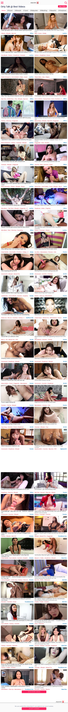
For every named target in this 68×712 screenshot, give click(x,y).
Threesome (47, 580)
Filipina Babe (38, 77)
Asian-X (34, 2)
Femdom (3, 405)
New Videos (62, 6)
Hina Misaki (4, 55)
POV (27, 208)
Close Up (41, 295)
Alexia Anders (4, 383)
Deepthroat (16, 55)
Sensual (42, 492)
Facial (40, 33)
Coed (52, 99)
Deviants (65, 514)
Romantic (3, 601)
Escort (10, 10)
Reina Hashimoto (5, 142)
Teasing (50, 339)
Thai (15, 99)
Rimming (8, 120)
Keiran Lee (4, 317)
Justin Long (14, 580)
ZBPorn (31, 33)
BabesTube (64, 558)
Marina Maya (38, 120)
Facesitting (20, 230)
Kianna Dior (38, 186)
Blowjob (18, 10)
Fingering (47, 208)
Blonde (23, 186)
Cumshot (45, 164)
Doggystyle (15, 120)
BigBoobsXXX (63, 449)
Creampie (22, 55)
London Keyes (38, 317)
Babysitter (34, 10)
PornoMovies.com (62, 536)
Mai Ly (3, 339)
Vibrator (3, 33)
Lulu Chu (37, 164)
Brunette (44, 339)
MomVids (64, 580)
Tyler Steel (11, 208)
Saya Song (4, 427)
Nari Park (37, 492)
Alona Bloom (4, 689)
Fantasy (3, 120)
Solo (43, 77)
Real (41, 164)
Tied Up (9, 405)
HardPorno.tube (29, 317)
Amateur (47, 142)
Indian (43, 208)
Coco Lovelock (38, 99)
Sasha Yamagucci (6, 77)
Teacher (42, 689)
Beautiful (53, 10)
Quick (26, 10)
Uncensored (4, 274)
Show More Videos (34, 692)
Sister (36, 623)
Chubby (44, 33)
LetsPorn (65, 33)
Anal (42, 142)
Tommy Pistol (46, 99)
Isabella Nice (4, 295)
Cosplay (37, 601)
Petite (41, 580)
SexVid (65, 186)
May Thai (3, 99)
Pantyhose (62, 10)
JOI (6, 339)
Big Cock (13, 33)
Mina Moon (4, 208)
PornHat (65, 252)
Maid (36, 33)
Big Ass (48, 689)
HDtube (31, 252)
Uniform (37, 55)
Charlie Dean (10, 99)
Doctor (48, 55)
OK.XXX (31, 274)
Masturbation (43, 252)
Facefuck (57, 99)
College (24, 252)
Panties (10, 55)
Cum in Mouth (15, 77)
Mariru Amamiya (5, 186)
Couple (42, 601)
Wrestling (44, 10)
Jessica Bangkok (5, 580)
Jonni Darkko (44, 186)
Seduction (41, 623)
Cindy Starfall (4, 252)
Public (21, 77)
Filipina (47, 77)
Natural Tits (16, 274)
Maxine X (37, 558)
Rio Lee (10, 317)
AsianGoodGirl (38, 449)
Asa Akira (37, 252)
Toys (47, 427)
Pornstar (50, 252)
